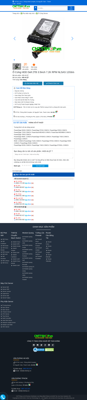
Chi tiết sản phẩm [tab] (20, 123)
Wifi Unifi (4, 254)
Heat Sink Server (6, 320)
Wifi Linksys (5, 260)
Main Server (5, 309)
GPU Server (5, 327)
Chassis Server (6, 312)
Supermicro (5, 293)
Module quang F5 (28, 266)
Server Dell (5, 287)
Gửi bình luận (40, 166)
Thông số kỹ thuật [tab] (35, 122)
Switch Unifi (15, 259)
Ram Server (5, 307)
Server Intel (5, 295)
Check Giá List (52, 83)
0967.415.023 (25, 388)
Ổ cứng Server (6, 305)
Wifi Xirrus (4, 263)
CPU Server (5, 314)
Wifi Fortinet (5, 252)
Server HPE (5, 289)
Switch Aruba (15, 246)
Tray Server (5, 316)
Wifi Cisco (4, 239)
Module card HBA (6, 324)
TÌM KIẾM (71, 8)
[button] (14, 59)
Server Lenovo (6, 291)
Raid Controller (6, 318)
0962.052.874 (27, 368)
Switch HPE (15, 244)
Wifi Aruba (4, 245)
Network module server (8, 322)
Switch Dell (15, 252)
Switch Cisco (15, 242)
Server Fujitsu (5, 298)
